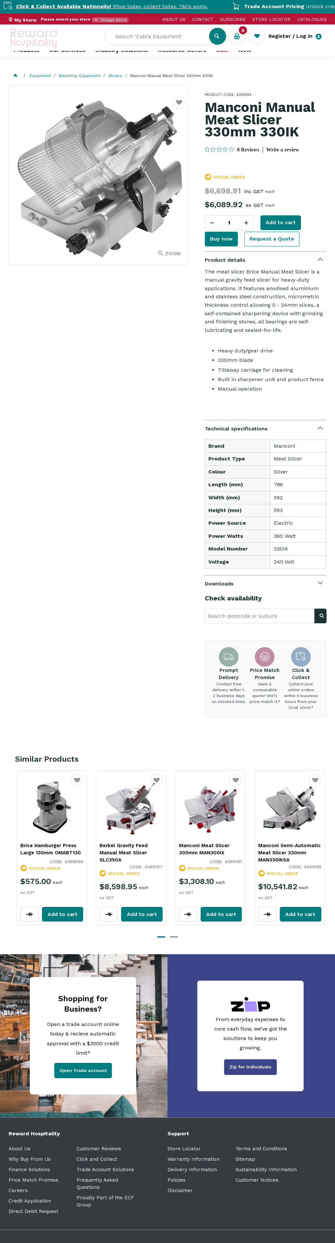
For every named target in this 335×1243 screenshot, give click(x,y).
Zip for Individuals (250, 1066)
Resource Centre (182, 62)
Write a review (282, 149)
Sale (222, 62)
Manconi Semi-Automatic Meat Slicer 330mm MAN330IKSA (285, 853)
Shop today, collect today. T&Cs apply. (125, 6)
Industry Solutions (121, 62)
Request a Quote (272, 239)
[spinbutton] (229, 223)
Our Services (67, 62)
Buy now (221, 239)
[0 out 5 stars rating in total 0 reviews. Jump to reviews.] (232, 149)
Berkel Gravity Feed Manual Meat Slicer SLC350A (120, 853)
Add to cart (281, 222)
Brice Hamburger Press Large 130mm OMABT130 (46, 849)
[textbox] (161, 39)
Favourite (179, 106)
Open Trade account (83, 1070)
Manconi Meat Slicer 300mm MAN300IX (200, 849)
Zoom (173, 253)
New (245, 62)
